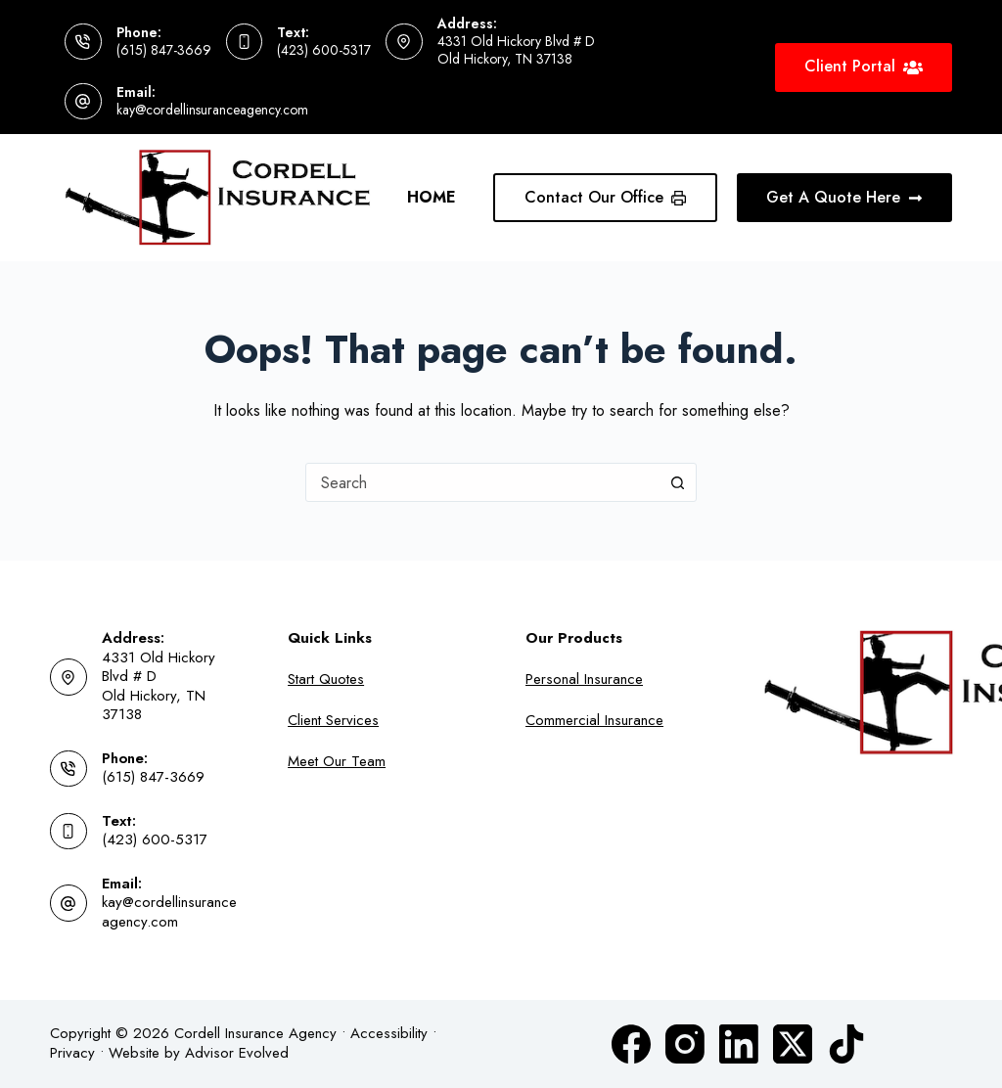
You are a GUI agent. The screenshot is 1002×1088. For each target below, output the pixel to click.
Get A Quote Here (844, 197)
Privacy (72, 1053)
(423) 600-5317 (324, 50)
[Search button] (677, 482)
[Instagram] (685, 1044)
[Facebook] (631, 1044)
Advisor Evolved (237, 1053)
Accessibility (389, 1033)
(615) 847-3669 (163, 50)
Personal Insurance (584, 679)
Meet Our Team (337, 761)
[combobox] (482, 482)
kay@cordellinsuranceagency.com (212, 109)
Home (431, 197)
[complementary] (860, 980)
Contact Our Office (605, 197)
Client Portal (863, 66)
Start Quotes (326, 679)
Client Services (333, 720)
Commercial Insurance (594, 720)
